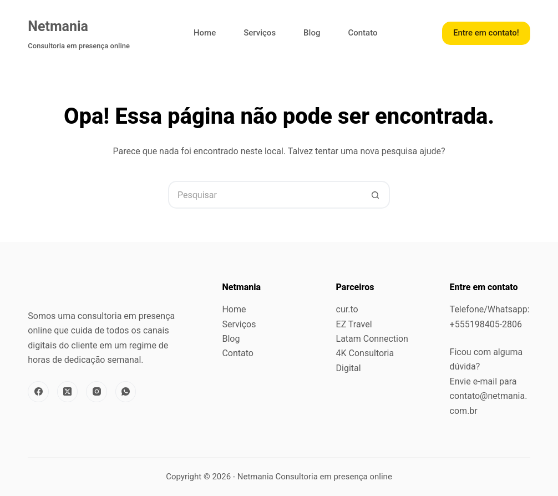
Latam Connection (372, 338)
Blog (311, 33)
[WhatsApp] (125, 391)
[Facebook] (38, 391)
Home (205, 33)
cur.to (347, 309)
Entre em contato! (486, 33)
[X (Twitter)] (67, 391)
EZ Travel (354, 324)
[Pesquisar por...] (265, 195)
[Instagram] (96, 391)
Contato (362, 33)
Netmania (58, 26)
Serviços (260, 33)
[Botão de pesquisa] (376, 195)
